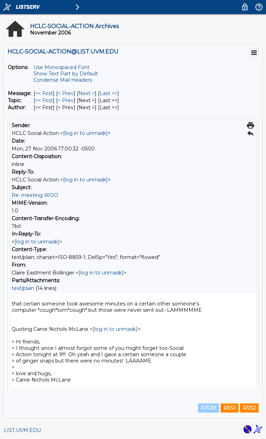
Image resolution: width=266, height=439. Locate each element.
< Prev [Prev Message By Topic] (66, 100)
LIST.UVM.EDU (22, 430)
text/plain (23, 288)
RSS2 (249, 408)
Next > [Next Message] (87, 93)
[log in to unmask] (85, 133)
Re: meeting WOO (35, 195)
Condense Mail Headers (62, 80)
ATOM (208, 408)
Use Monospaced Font (61, 67)
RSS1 (229, 408)
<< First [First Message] (44, 93)
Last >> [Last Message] (108, 93)
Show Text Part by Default (65, 73)
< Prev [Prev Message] (66, 93)
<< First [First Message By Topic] (44, 100)
